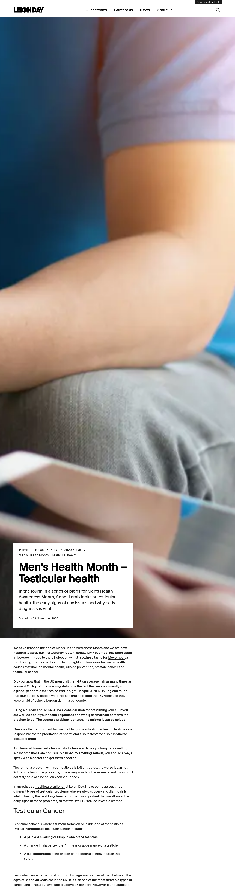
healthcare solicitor (50, 786)
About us (164, 10)
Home (23, 550)
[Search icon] (218, 10)
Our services (96, 10)
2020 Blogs (72, 550)
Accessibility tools (208, 2)
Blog (53, 550)
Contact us (123, 10)
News (145, 10)
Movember (116, 657)
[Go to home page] (28, 10)
